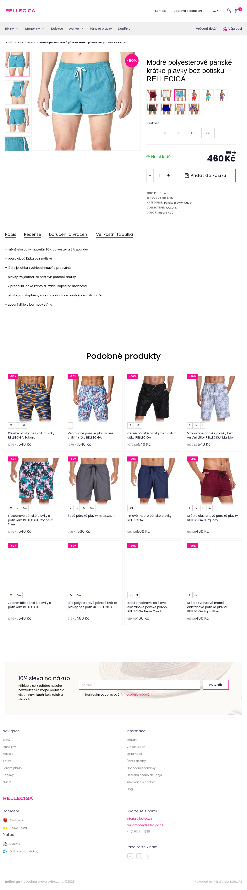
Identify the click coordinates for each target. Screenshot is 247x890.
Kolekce (8, 754)
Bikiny (6, 740)
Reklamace (134, 754)
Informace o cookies (141, 782)
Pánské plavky (26, 42)
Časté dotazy (136, 761)
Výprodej (235, 28)
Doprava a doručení (188, 11)
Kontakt (160, 11)
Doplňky (8, 775)
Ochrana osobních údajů (144, 775)
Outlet (7, 782)
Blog (130, 789)
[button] (229, 11)
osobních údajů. (138, 694)
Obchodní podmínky (141, 768)
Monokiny (9, 747)
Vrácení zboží (206, 28)
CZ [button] (216, 11)
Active (7, 761)
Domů (9, 42)
